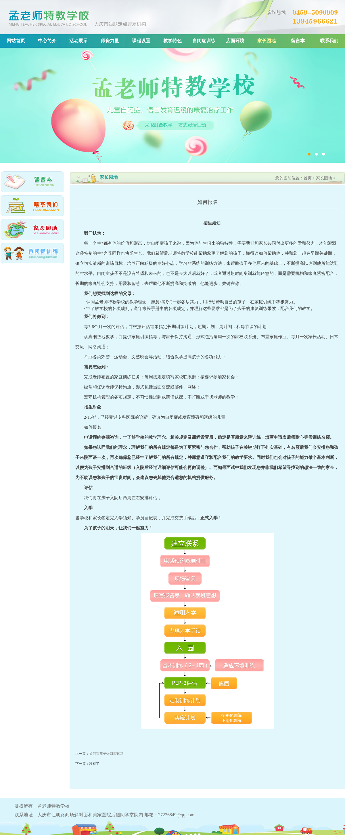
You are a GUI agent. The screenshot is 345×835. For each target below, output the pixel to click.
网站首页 (16, 40)
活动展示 (78, 40)
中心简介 (47, 40)
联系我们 (329, 40)
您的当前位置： (289, 178)
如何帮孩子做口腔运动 (106, 754)
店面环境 (235, 40)
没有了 (94, 764)
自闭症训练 (203, 40)
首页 (308, 178)
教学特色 (172, 40)
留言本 (298, 40)
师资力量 (110, 40)
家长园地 (266, 40)
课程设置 (141, 40)
